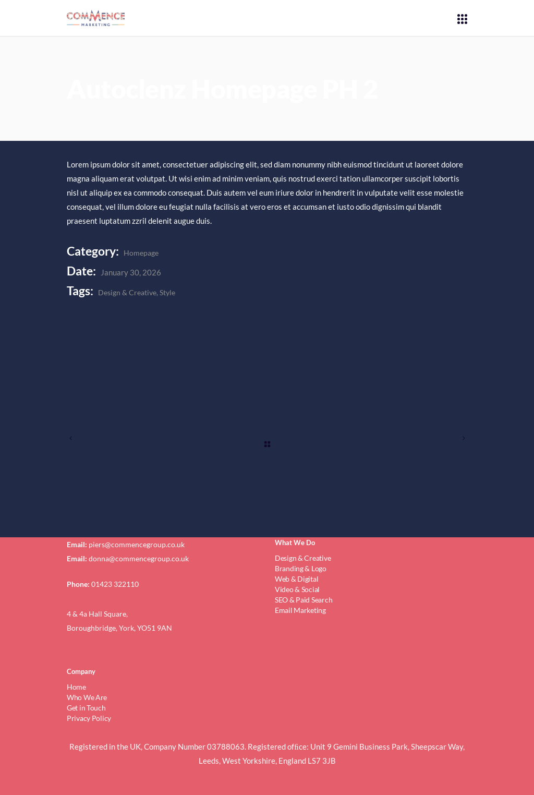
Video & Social (297, 589)
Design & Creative (127, 292)
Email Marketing (300, 610)
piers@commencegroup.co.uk (137, 544)
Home (76, 686)
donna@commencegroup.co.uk (139, 558)
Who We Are (87, 697)
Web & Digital (296, 578)
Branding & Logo (300, 568)
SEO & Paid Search (303, 599)
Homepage (141, 252)
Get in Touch (86, 707)
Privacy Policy (89, 718)
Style (167, 292)
